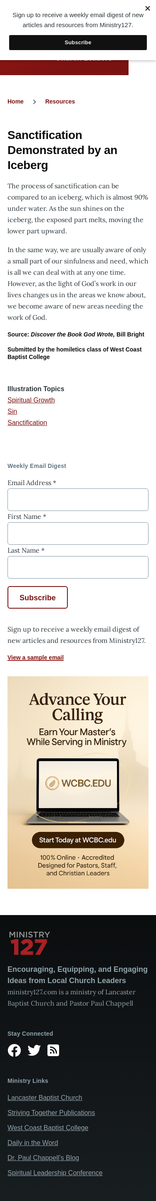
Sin (12, 411)
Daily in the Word (32, 1142)
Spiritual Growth (31, 400)
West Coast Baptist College (47, 1127)
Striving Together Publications (51, 1112)
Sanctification (27, 422)
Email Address (31, 482)
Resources (60, 101)
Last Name (26, 550)
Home (15, 101)
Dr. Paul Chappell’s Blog (43, 1157)
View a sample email (35, 657)
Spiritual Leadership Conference (55, 1172)
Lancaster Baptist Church (44, 1097)
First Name (26, 516)
